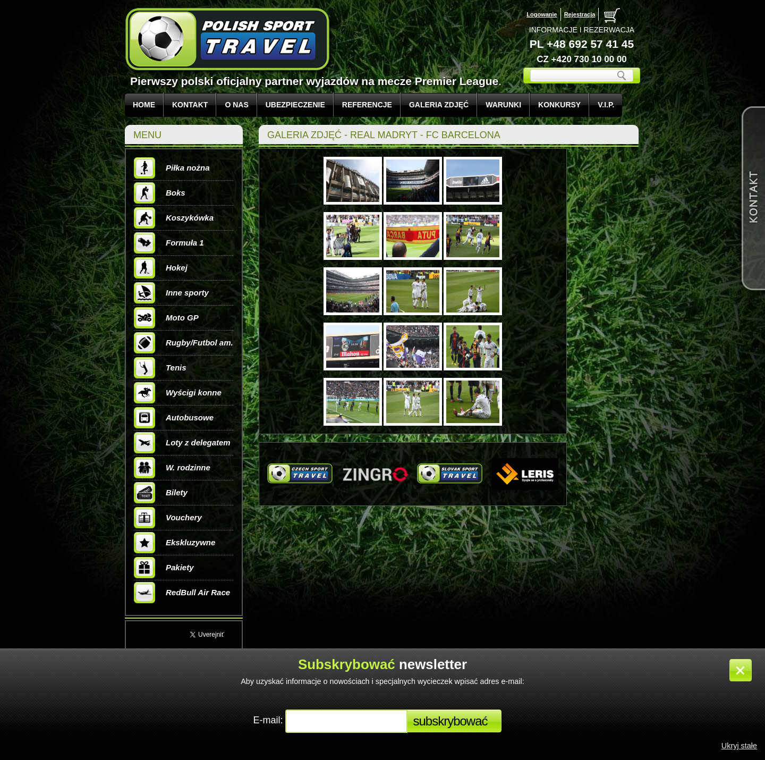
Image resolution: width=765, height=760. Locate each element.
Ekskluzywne (174, 542)
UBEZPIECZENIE (295, 104)
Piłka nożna (172, 168)
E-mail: (269, 720)
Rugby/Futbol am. (183, 342)
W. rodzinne (172, 467)
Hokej (161, 267)
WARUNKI (503, 104)
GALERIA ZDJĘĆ (439, 104)
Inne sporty (171, 292)
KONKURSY (559, 104)
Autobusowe (174, 417)
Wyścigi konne (178, 392)
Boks (159, 193)
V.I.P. (606, 104)
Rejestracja (580, 14)
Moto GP (166, 317)
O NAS (236, 104)
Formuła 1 (169, 243)
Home (144, 104)
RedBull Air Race (182, 592)
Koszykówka (174, 218)
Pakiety (164, 567)
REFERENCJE (367, 104)
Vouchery (168, 517)
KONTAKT (190, 104)
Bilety (161, 492)
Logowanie (541, 14)
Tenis (160, 367)
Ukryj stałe (739, 745)
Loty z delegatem (182, 442)
